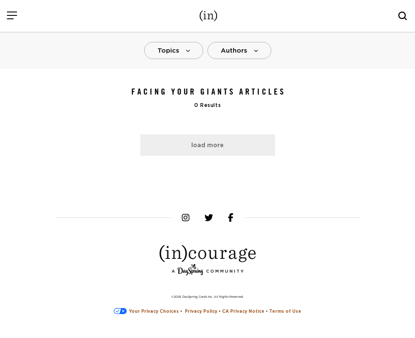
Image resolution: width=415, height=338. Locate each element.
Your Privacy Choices (146, 311)
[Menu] (11, 16)
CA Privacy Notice (243, 311)
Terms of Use (285, 311)
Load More (207, 145)
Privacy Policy (201, 311)
